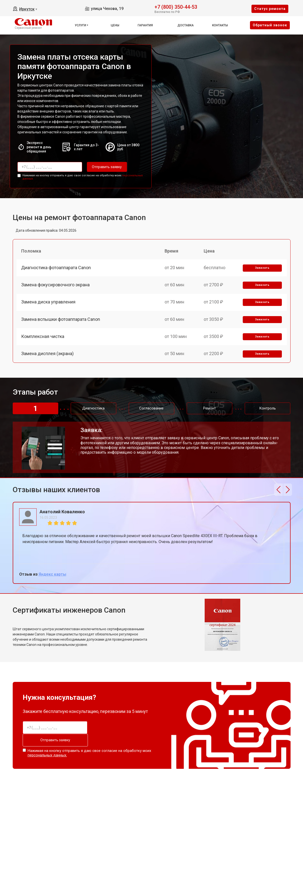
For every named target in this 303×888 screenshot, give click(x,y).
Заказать (262, 267)
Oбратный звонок (270, 25)
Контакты (220, 25)
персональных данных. (47, 755)
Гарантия (145, 25)
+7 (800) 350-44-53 (176, 6)
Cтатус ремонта (270, 9)
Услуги (80, 25)
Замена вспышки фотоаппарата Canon (60, 319)
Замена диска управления (48, 302)
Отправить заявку (107, 167)
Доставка (186, 25)
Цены (115, 25)
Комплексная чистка (42, 336)
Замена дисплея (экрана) (47, 354)
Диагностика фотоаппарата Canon (56, 267)
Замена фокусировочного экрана (55, 285)
